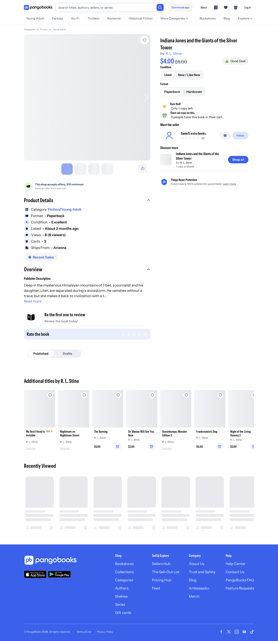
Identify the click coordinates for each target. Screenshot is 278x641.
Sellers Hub (161, 562)
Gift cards (123, 611)
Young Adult (59, 28)
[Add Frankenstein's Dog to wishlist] (220, 394)
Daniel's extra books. (194, 133)
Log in (247, 7)
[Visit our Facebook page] (221, 630)
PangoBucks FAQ (240, 579)
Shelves (121, 595)
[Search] (160, 7)
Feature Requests (240, 587)
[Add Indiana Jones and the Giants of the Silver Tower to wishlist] (144, 38)
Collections (124, 570)
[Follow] (240, 135)
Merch (194, 595)
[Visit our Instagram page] (237, 630)
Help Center (236, 562)
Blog (192, 579)
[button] (87, 199)
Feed (156, 587)
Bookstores (124, 562)
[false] (225, 135)
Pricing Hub (161, 579)
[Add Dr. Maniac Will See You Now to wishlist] (152, 394)
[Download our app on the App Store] (35, 573)
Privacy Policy (105, 630)
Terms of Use (83, 630)
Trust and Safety (202, 570)
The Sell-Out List (165, 570)
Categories (29, 28)
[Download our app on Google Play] (59, 572)
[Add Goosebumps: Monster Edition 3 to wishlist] (186, 394)
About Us (196, 562)
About (204, 7)
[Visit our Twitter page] (229, 630)
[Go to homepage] (38, 7)
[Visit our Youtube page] (244, 630)
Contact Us (235, 570)
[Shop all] (238, 161)
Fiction (44, 28)
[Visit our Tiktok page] (252, 630)
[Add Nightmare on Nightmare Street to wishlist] (84, 394)
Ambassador (199, 587)
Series (120, 603)
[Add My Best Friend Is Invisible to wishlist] (50, 394)
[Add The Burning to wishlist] (118, 394)
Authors (121, 587)
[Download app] (180, 7)
